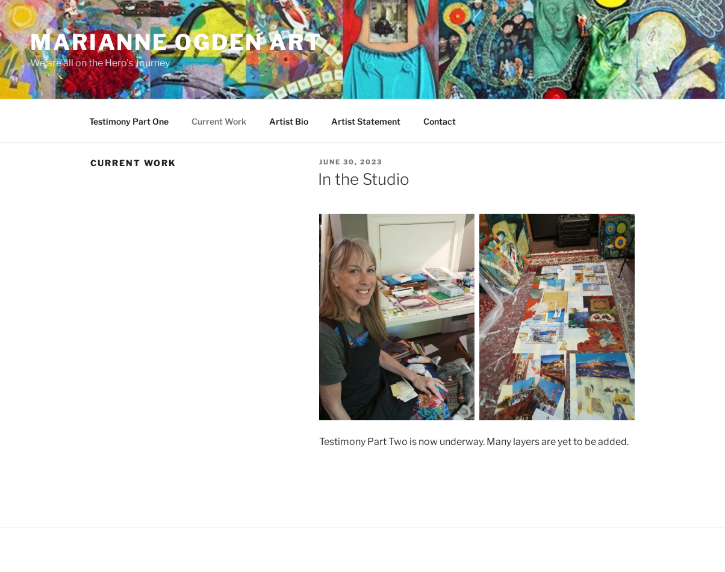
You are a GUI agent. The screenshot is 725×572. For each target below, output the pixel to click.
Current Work (218, 121)
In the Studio (363, 179)
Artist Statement (365, 121)
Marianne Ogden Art (176, 42)
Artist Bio (288, 121)
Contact (439, 121)
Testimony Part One (129, 121)
